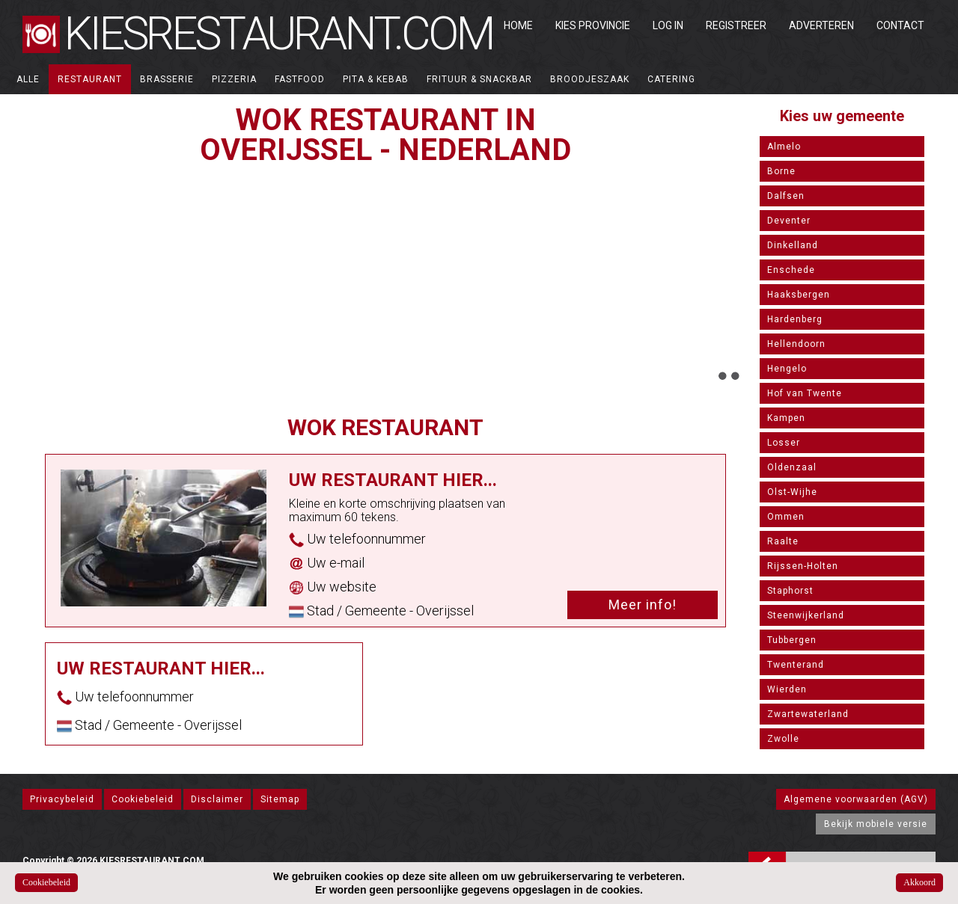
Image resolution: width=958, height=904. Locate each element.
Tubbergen (792, 640)
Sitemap (279, 799)
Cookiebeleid (143, 799)
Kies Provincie (592, 25)
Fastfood (300, 79)
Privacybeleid (62, 799)
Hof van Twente (804, 393)
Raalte (783, 541)
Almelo (784, 146)
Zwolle (783, 739)
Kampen (786, 418)
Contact (900, 25)
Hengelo (787, 368)
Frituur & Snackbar (479, 79)
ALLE (28, 79)
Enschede (791, 270)
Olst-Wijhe (792, 492)
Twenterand (795, 664)
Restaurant (90, 79)
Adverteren (821, 25)
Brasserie (167, 79)
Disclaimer (217, 799)
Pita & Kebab (376, 79)
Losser (783, 442)
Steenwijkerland (805, 615)
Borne (781, 171)
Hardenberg (795, 319)
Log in (668, 25)
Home (518, 25)
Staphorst (790, 590)
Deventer (789, 220)
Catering (671, 79)
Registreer (736, 25)
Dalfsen (786, 196)
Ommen (786, 516)
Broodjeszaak (589, 79)
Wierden (787, 689)
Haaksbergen (798, 294)
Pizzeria (234, 79)
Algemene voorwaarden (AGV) (856, 799)
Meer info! (642, 604)
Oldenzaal (792, 467)
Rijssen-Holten (802, 566)
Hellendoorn (796, 344)
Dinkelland (792, 245)
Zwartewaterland (808, 714)
